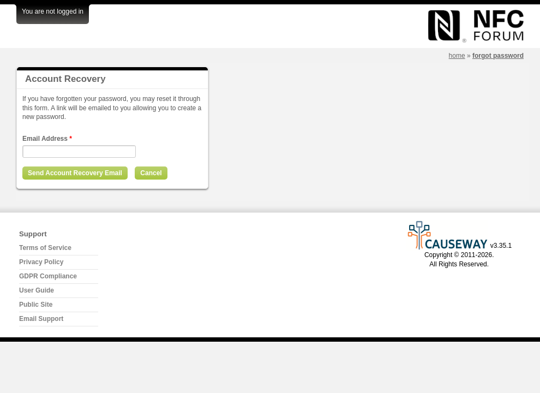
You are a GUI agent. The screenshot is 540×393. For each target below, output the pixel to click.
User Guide (36, 290)
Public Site (35, 304)
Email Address (47, 138)
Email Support (41, 319)
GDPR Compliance (48, 276)
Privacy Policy (41, 262)
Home (457, 55)
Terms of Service (45, 248)
